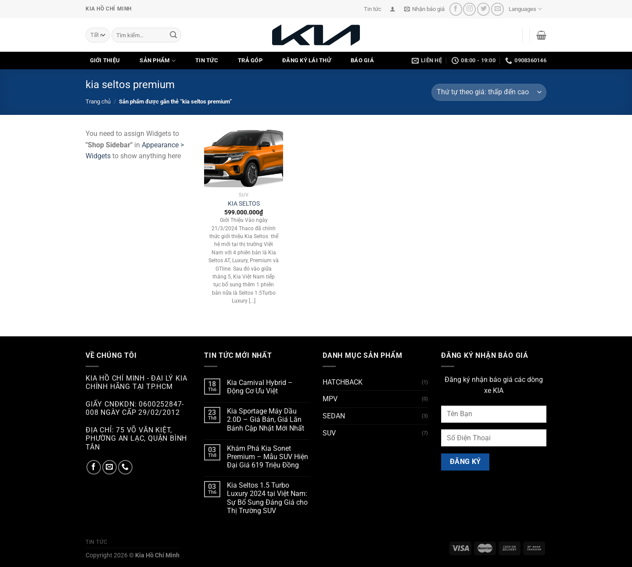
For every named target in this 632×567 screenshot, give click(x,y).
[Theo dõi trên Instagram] (469, 9)
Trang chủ (98, 101)
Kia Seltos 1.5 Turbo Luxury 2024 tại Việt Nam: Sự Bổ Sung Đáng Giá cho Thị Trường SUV (267, 498)
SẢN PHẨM (158, 61)
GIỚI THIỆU (105, 60)
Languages (525, 9)
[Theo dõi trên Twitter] (483, 9)
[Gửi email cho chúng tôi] (497, 9)
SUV (329, 433)
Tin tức (372, 9)
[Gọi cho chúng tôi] (125, 467)
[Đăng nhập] (393, 9)
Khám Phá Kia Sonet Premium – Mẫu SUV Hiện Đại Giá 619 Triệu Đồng (267, 456)
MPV (330, 399)
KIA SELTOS (244, 203)
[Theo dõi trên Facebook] (455, 9)
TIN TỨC (206, 60)
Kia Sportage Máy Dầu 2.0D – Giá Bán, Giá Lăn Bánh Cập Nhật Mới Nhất (265, 419)
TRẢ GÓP (250, 60)
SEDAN (334, 416)
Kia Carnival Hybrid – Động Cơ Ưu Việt (260, 386)
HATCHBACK (343, 382)
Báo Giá (362, 60)
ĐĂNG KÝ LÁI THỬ (306, 60)
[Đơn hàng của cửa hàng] (488, 92)
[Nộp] (173, 35)
